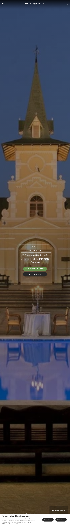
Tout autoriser (48, 519)
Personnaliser (61, 519)
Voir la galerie (35, 274)
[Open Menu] (2, 3)
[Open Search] (67, 3)
